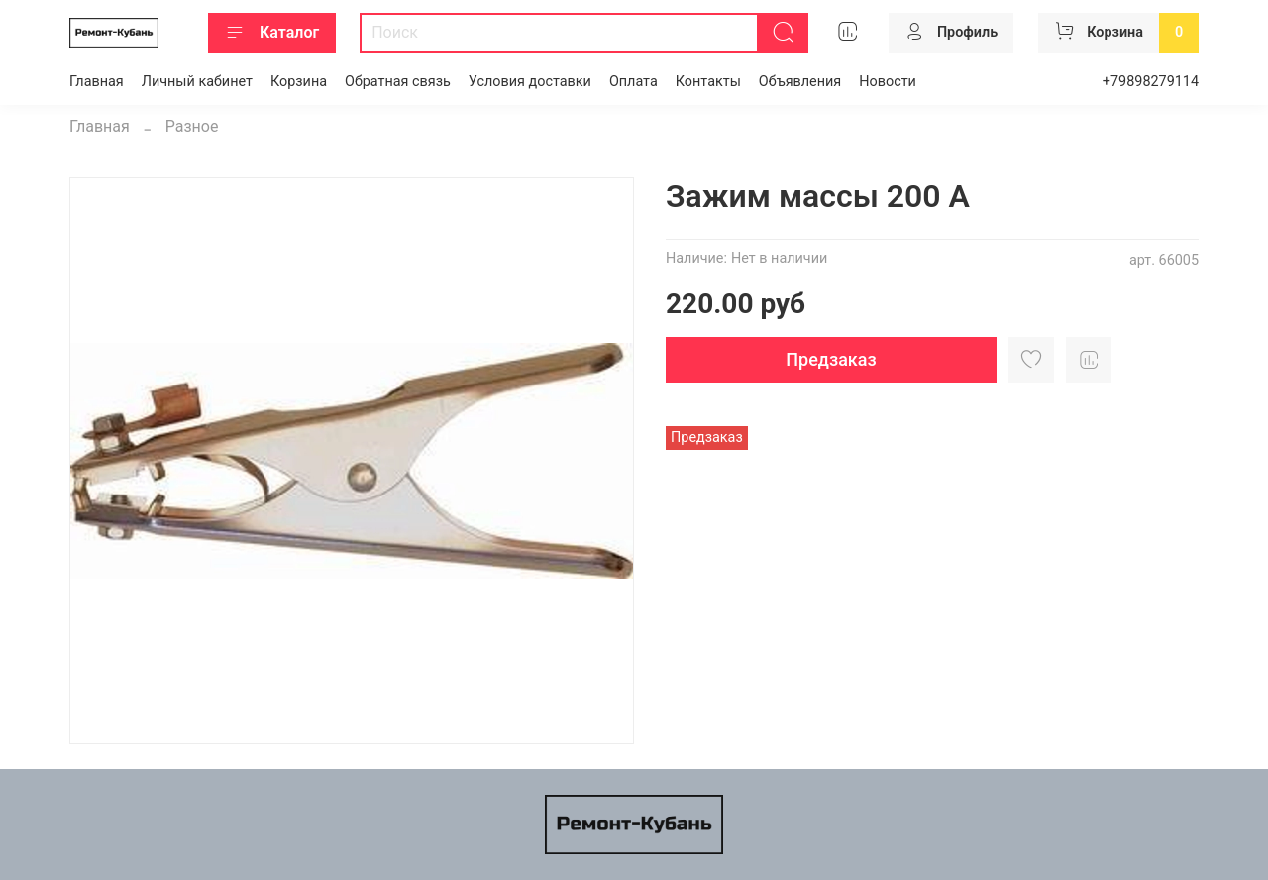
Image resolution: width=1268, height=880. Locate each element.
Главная (96, 81)
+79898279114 (1151, 81)
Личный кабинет (197, 81)
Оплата (633, 81)
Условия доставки (530, 81)
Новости (887, 81)
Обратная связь (398, 81)
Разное (192, 126)
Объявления (800, 81)
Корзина (298, 81)
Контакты (708, 81)
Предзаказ (831, 359)
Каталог (272, 33)
